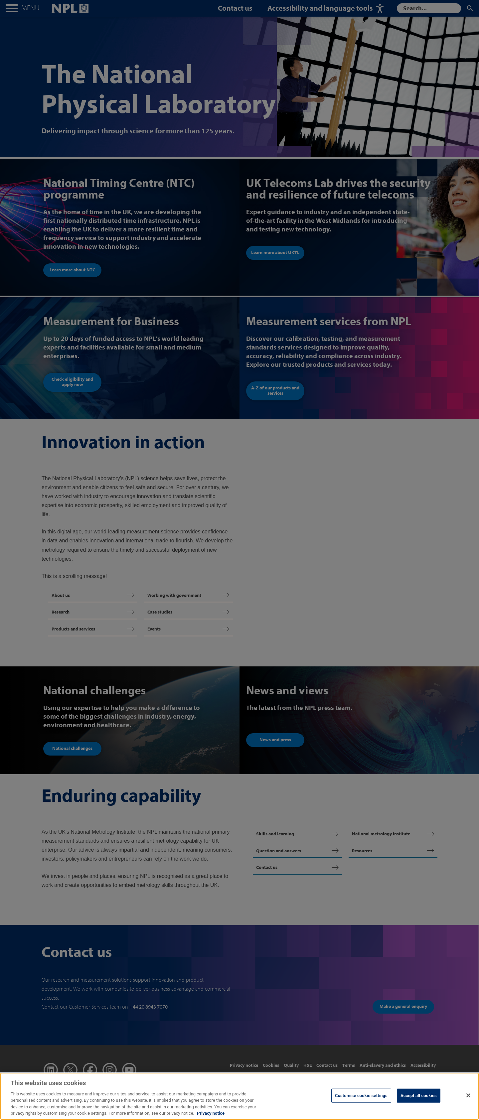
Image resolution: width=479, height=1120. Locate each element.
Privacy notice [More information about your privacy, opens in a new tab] (211, 1113)
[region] (239, 1096)
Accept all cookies (418, 1095)
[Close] (468, 1095)
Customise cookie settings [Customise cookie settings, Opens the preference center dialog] (361, 1095)
